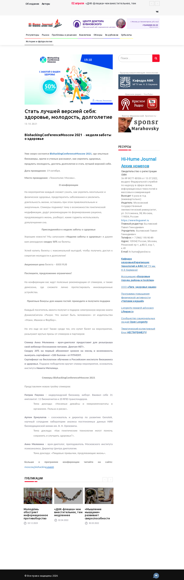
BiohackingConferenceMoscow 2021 (71, 153)
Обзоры (98, 35)
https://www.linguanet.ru (134, 220)
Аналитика (85, 35)
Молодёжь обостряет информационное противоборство (37, 512)
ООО (138, 282)
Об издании (32, 4)
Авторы (46, 4)
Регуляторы (32, 35)
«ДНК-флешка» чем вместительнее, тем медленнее (67, 512)
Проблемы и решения (64, 35)
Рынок (45, 35)
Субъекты (126, 35)
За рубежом (111, 35)
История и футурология (39, 41)
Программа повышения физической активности (135, 292)
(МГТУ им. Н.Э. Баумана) (140, 262)
